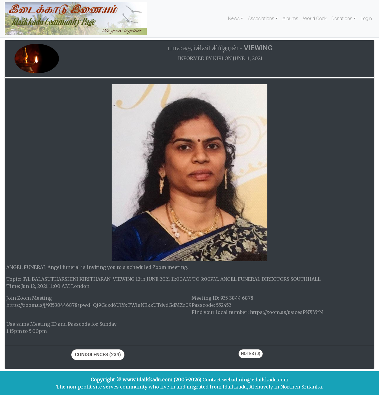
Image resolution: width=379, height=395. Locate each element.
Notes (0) (250, 353)
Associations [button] (261, 18)
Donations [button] (341, 18)
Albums (290, 18)
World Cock (315, 18)
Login (366, 18)
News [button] (234, 18)
